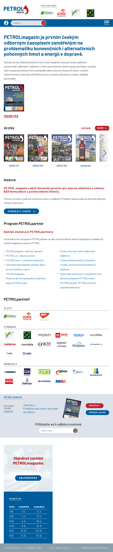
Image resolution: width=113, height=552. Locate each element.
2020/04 (86, 150)
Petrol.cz (16, 9)
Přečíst (94, 405)
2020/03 (62, 150)
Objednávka (28, 478)
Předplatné (97, 412)
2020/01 (14, 150)
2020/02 (38, 150)
